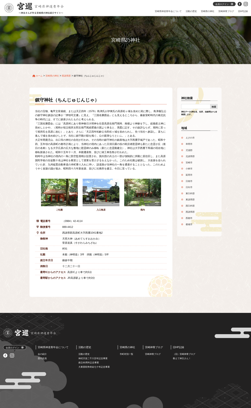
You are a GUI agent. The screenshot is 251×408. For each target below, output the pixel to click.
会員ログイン (15, 347)
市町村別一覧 (126, 354)
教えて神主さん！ (182, 358)
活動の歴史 (84, 354)
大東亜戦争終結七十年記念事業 (94, 367)
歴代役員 (42, 358)
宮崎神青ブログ (153, 354)
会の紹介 (42, 354)
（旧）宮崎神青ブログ (184, 354)
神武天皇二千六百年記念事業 (93, 358)
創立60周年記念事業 (88, 362)
